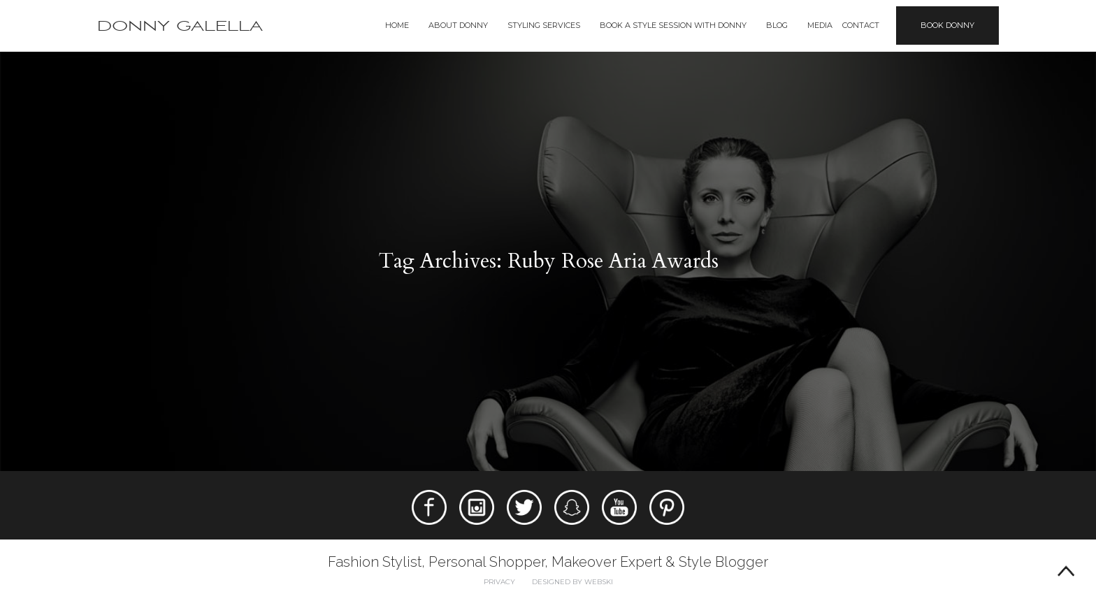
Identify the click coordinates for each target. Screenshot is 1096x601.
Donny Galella (180, 26)
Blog (777, 25)
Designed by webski (572, 581)
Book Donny (947, 25)
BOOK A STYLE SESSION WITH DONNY (673, 25)
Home (397, 25)
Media (819, 25)
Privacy (499, 581)
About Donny (458, 25)
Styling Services (543, 25)
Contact (860, 25)
